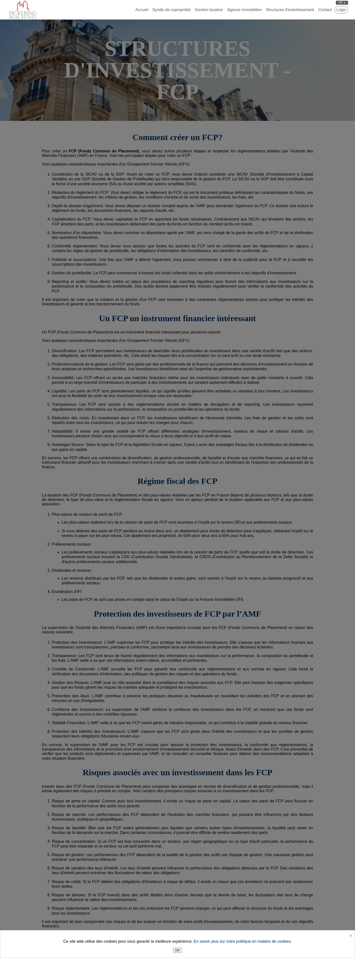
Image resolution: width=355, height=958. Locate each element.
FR (340, 2)
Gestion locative (209, 10)
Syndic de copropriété (171, 10)
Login (341, 10)
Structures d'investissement (290, 10)
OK (177, 950)
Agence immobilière (244, 10)
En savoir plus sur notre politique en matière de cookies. (243, 941)
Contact (325, 10)
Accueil (141, 10)
